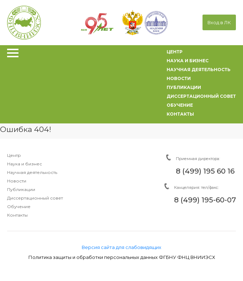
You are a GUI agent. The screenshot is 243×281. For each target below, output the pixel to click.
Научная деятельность (32, 172)
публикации (184, 87)
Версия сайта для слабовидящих (121, 247)
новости (179, 78)
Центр (14, 155)
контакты (180, 114)
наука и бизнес (188, 60)
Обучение (19, 206)
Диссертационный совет (35, 198)
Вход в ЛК (219, 22)
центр (175, 51)
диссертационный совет (201, 96)
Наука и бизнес (24, 163)
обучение (180, 105)
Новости (16, 181)
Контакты (17, 215)
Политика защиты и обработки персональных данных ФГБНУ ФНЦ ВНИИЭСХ (121, 257)
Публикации (21, 189)
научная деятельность (199, 69)
